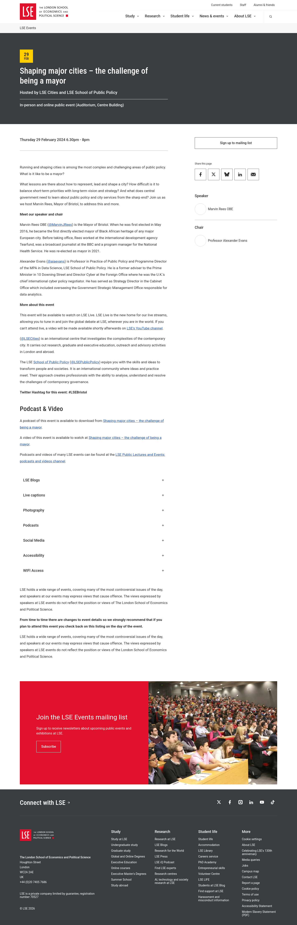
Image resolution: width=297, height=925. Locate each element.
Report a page (251, 883)
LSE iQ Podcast (164, 862)
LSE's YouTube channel (145, 328)
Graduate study (121, 850)
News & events (214, 16)
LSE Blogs (94, 480)
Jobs (245, 865)
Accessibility (94, 555)
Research (155, 16)
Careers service (208, 856)
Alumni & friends (264, 5)
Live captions (94, 495)
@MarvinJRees (60, 225)
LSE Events (28, 28)
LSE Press (161, 856)
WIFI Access (94, 570)
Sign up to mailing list (236, 143)
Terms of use (250, 894)
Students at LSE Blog (211, 885)
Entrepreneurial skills (211, 868)
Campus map (250, 871)
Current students (221, 5)
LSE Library (205, 850)
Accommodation (209, 845)
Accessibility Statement (257, 906)
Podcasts (94, 525)
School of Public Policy (51, 362)
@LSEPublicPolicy (85, 362)
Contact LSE (250, 877)
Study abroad (119, 885)
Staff (243, 5)
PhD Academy (207, 862)
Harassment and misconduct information (213, 898)
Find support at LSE (210, 891)
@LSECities (30, 338)
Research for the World (169, 850)
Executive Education (124, 862)
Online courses (120, 868)
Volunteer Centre (209, 873)
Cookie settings (252, 839)
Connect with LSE (45, 803)
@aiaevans (56, 261)
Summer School (121, 879)
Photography (94, 510)
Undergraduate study (124, 845)
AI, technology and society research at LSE (171, 881)
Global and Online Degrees (128, 856)
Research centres (166, 873)
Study (132, 16)
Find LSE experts (165, 868)
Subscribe (48, 747)
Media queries (251, 859)
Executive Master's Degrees (128, 873)
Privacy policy (250, 900)
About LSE (245, 16)
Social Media (94, 540)
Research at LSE (165, 839)
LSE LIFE (203, 879)
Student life (182, 16)
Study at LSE (119, 839)
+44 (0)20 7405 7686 (33, 882)
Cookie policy (250, 888)
